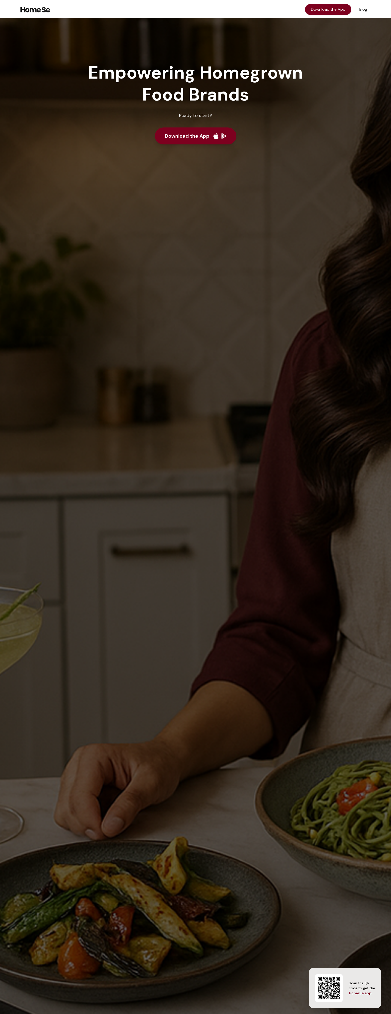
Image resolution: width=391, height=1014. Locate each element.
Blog (363, 9)
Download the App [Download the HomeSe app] (328, 9)
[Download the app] (195, 135)
